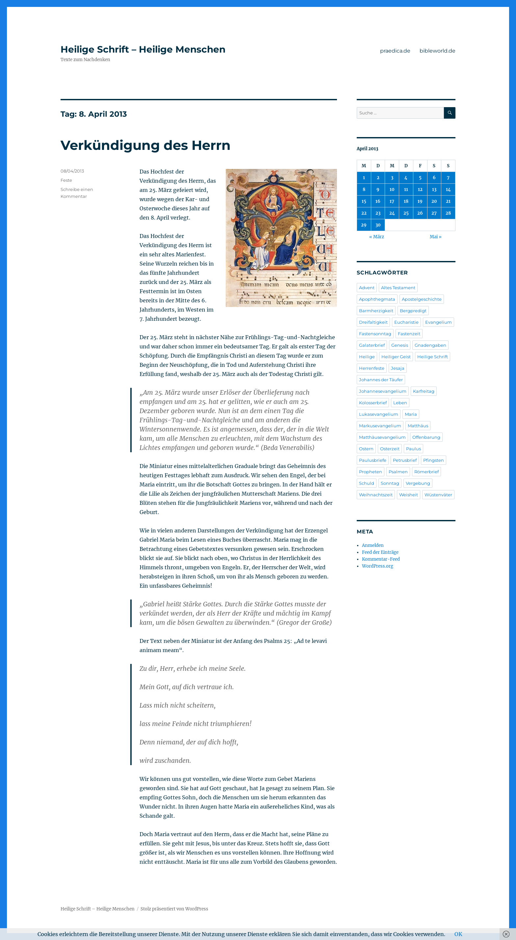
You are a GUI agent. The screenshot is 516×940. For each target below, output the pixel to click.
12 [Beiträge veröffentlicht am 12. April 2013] (420, 189)
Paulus (413, 448)
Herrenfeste (371, 368)
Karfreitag (423, 391)
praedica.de (395, 51)
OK (458, 934)
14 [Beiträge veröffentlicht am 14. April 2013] (448, 189)
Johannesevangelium (382, 391)
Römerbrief (426, 471)
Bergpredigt (413, 310)
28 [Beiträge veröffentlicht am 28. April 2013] (448, 213)
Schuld (366, 483)
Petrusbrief (405, 460)
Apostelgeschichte (422, 299)
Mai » (436, 237)
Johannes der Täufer (381, 379)
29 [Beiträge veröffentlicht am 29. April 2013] (364, 225)
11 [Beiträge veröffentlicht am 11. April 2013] (406, 189)
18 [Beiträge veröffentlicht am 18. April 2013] (406, 201)
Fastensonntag (375, 333)
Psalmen (398, 471)
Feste (66, 180)
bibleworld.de (437, 51)
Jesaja (397, 368)
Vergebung (418, 483)
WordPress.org (377, 566)
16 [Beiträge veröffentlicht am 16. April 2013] (377, 201)
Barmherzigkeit (376, 310)
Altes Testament (398, 287)
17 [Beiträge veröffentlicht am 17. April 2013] (392, 201)
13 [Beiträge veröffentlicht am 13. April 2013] (434, 189)
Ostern (366, 448)
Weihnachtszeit (376, 494)
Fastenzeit (409, 333)
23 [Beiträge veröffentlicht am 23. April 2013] (377, 213)
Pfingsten (433, 460)
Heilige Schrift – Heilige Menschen (143, 49)
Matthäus (418, 425)
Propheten (370, 471)
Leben (400, 402)
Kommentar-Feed (381, 559)
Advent (366, 287)
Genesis (399, 345)
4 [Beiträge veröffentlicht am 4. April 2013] (405, 177)
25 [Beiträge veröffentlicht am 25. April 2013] (406, 213)
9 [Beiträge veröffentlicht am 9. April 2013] (377, 189)
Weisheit (408, 494)
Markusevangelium (380, 425)
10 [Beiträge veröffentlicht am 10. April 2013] (392, 189)
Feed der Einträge (380, 552)
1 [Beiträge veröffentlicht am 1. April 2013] (364, 177)
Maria (411, 414)
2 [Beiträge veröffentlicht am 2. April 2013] (378, 177)
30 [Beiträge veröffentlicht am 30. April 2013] (378, 225)
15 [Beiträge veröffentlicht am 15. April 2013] (364, 201)
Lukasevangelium (378, 414)
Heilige (367, 356)
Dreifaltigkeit (373, 322)
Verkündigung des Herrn (146, 145)
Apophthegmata (377, 299)
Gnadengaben (430, 345)
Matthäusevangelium (382, 437)
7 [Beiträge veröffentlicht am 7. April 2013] (448, 177)
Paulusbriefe (372, 460)
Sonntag (390, 483)
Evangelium (438, 322)
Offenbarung (426, 437)
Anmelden (373, 545)
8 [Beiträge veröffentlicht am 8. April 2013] (364, 189)
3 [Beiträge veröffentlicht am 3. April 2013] (392, 177)
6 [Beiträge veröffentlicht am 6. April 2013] (434, 177)
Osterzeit (390, 448)
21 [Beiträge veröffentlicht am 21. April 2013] (448, 201)
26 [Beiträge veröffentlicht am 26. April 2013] (420, 213)
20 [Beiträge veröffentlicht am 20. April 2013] (434, 201)
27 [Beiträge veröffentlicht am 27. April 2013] (434, 213)
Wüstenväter (438, 494)
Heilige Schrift (432, 356)
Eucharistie (406, 322)
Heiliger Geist (396, 356)
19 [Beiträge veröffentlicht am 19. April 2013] (420, 201)
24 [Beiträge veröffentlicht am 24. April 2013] (392, 213)
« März (376, 237)
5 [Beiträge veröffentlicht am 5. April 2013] (420, 177)
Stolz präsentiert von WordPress (174, 909)
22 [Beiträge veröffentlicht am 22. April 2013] (364, 213)
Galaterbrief (372, 345)
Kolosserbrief (373, 402)
